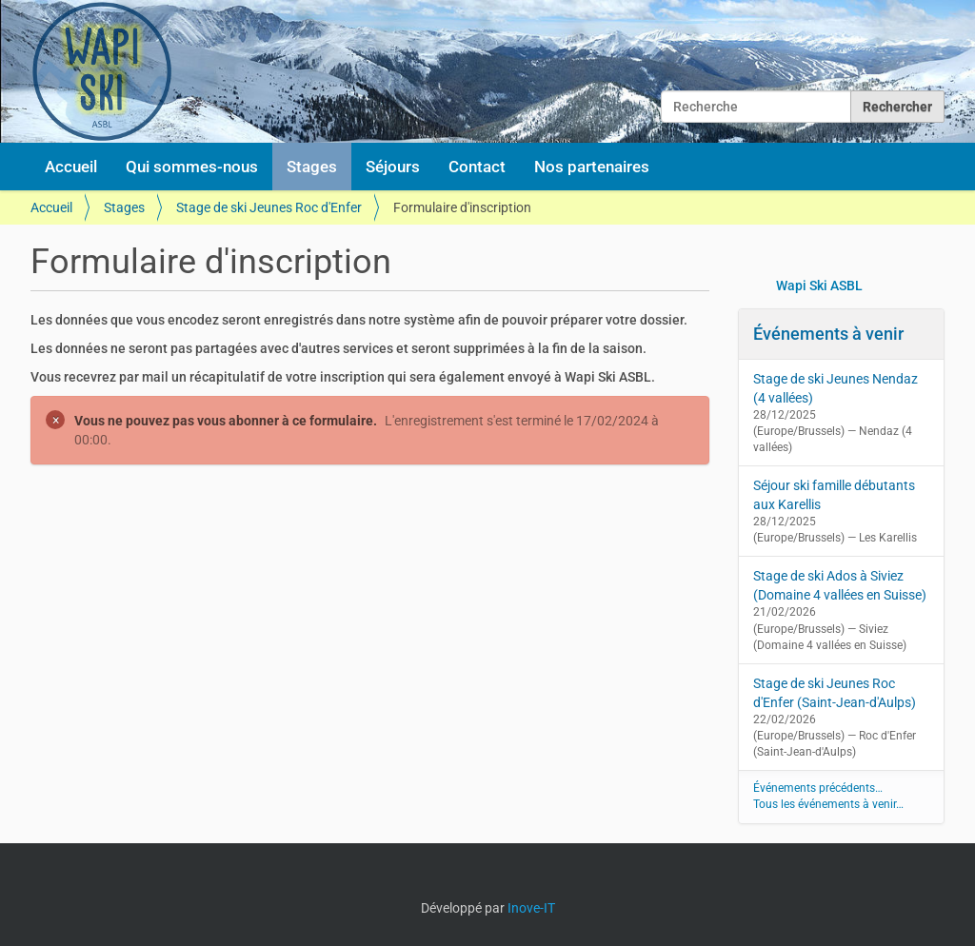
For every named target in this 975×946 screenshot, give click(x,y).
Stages (312, 166)
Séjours (393, 166)
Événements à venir (828, 334)
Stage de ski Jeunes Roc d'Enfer (269, 207)
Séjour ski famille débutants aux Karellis (834, 495)
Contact (477, 166)
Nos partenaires (591, 166)
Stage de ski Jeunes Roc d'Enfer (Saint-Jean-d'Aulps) (834, 693)
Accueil (71, 166)
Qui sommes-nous (192, 166)
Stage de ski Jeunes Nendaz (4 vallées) (835, 388)
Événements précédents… (818, 788)
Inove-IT (531, 908)
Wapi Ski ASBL (819, 285)
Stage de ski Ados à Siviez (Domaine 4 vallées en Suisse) (839, 585)
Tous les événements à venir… (828, 804)
